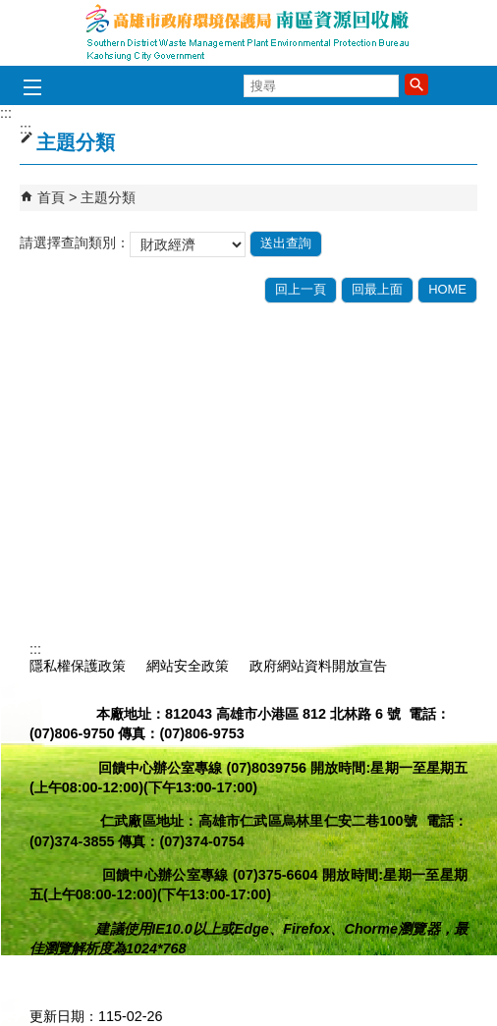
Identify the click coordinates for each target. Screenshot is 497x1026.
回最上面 (377, 289)
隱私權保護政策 (77, 666)
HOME (447, 289)
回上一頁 (300, 289)
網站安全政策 (187, 666)
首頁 (51, 197)
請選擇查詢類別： (75, 242)
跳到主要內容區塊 (10, 10)
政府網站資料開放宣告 (318, 666)
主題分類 (108, 197)
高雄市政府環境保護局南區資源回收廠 (248, 33)
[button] (416, 84)
